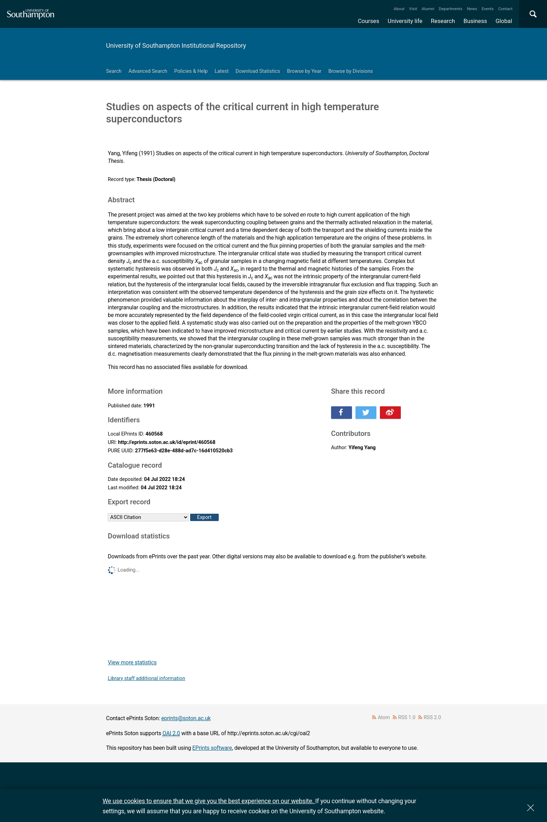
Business (475, 20)
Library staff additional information (146, 678)
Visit (413, 8)
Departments (451, 8)
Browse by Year (304, 71)
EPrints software (212, 748)
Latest (221, 71)
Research (443, 20)
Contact (505, 8)
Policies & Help (191, 71)
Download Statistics (257, 71)
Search (113, 71)
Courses (368, 20)
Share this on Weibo (390, 412)
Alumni (427, 8)
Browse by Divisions (350, 71)
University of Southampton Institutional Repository (176, 45)
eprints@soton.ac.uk (186, 718)
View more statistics (132, 662)
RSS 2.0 (432, 718)
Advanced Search (147, 71)
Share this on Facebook (341, 412)
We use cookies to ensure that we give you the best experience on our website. (209, 801)
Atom (384, 718)
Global (503, 20)
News (472, 8)
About (399, 8)
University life (405, 20)
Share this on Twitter (365, 412)
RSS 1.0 (406, 718)
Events (488, 8)
